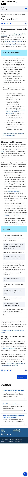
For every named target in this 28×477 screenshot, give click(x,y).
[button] (14, 9)
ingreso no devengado (14, 191)
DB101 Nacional (17, 431)
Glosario (3, 431)
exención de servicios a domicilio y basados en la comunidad (15, 111)
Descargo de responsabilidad (7, 441)
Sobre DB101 (16, 429)
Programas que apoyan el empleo (13, 390)
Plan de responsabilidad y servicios (13, 41)
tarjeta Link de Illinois (8, 348)
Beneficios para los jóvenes (11, 404)
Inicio (2, 429)
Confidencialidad (18, 441)
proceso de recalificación (12, 44)
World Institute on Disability (15, 439)
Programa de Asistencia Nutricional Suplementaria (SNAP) (14, 416)
